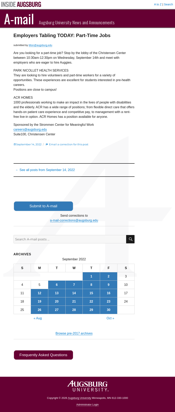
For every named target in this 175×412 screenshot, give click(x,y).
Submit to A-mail (43, 206)
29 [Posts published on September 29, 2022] (91, 310)
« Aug (38, 318)
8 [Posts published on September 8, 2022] (91, 284)
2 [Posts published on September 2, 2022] (108, 276)
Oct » (110, 318)
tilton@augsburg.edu (40, 45)
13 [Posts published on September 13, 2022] (57, 293)
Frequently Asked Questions (43, 355)
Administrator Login (87, 404)
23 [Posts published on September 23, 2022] (108, 301)
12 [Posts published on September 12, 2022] (39, 293)
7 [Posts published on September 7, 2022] (74, 284)
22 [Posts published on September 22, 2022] (91, 301)
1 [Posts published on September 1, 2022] (91, 276)
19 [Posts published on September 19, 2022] (39, 301)
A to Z (158, 4)
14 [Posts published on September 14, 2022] (74, 293)
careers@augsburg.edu (30, 129)
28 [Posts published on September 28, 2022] (74, 310)
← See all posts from (45, 170)
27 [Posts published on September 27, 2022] (57, 310)
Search (168, 4)
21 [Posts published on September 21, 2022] (74, 301)
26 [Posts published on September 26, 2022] (39, 310)
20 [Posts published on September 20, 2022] (57, 301)
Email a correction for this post (68, 144)
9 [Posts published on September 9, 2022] (108, 284)
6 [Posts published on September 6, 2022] (57, 284)
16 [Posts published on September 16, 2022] (108, 293)
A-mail (19, 18)
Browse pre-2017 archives (74, 333)
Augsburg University (79, 397)
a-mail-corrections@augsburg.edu (74, 220)
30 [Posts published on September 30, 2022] (108, 310)
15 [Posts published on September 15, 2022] (91, 293)
